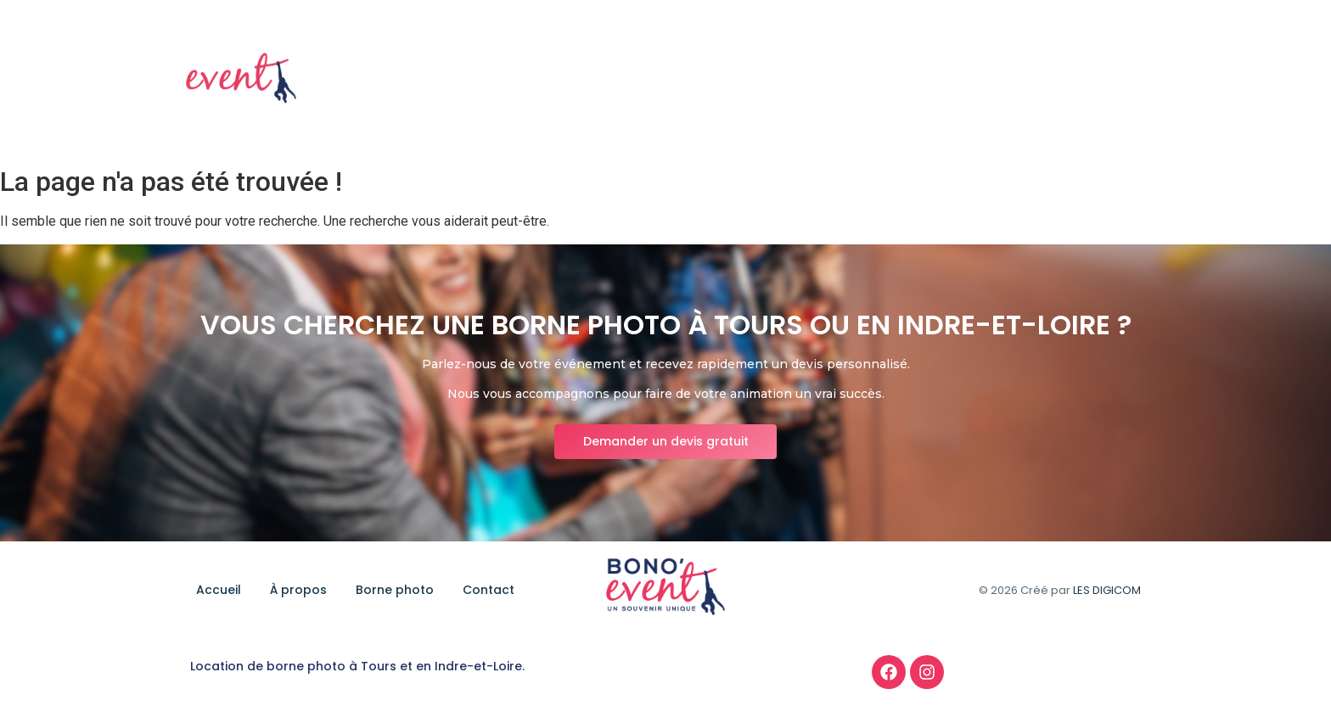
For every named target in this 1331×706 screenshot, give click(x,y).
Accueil (847, 78)
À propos (927, 78)
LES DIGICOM (1107, 590)
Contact (1117, 78)
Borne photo (1024, 78)
